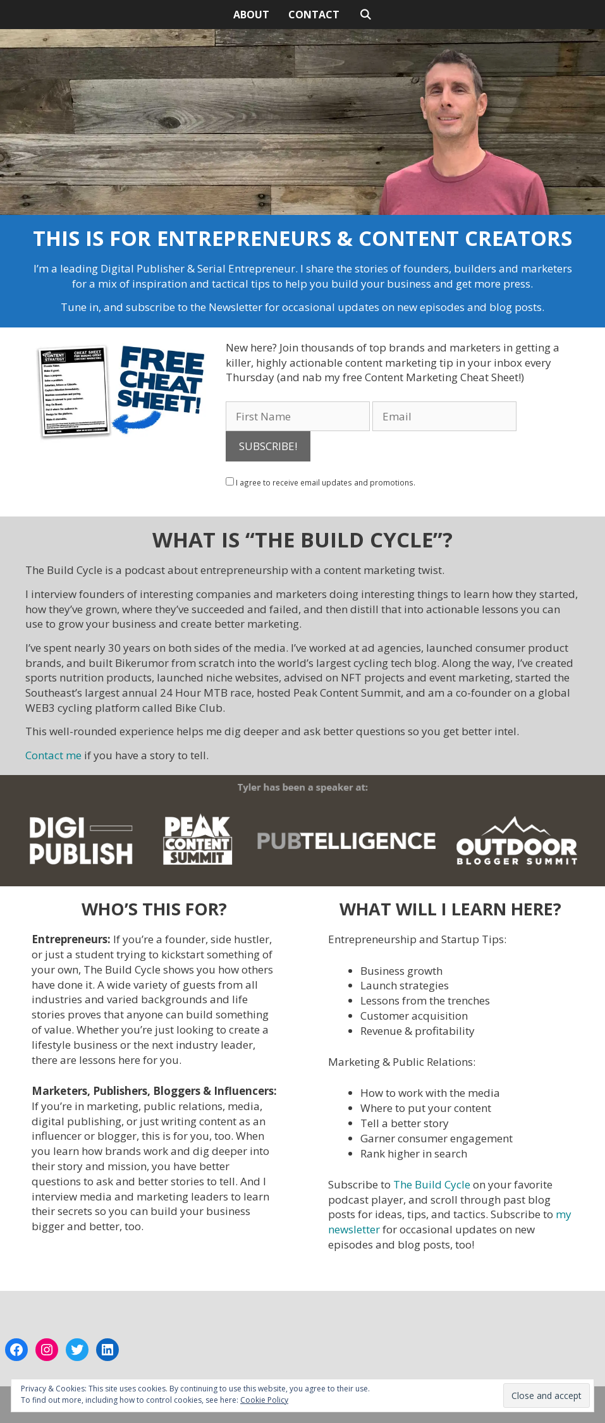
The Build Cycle (431, 1184)
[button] (122, 394)
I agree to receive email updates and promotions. (320, 482)
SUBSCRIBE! (268, 446)
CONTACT (313, 14)
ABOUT (251, 14)
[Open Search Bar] (365, 14)
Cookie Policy (264, 1400)
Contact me (53, 755)
